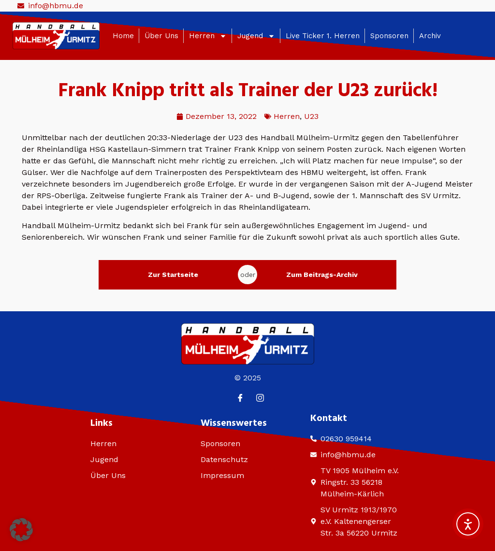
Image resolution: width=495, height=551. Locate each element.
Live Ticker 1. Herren (323, 35)
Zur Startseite (173, 274)
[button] (21, 529)
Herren (208, 36)
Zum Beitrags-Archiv (322, 274)
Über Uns (161, 35)
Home (123, 35)
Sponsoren (389, 35)
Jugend (256, 36)
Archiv (430, 35)
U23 (311, 116)
